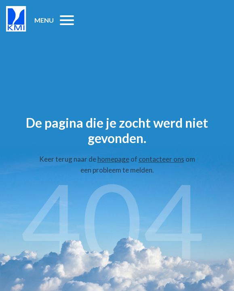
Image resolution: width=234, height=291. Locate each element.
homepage (113, 159)
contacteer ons (161, 159)
